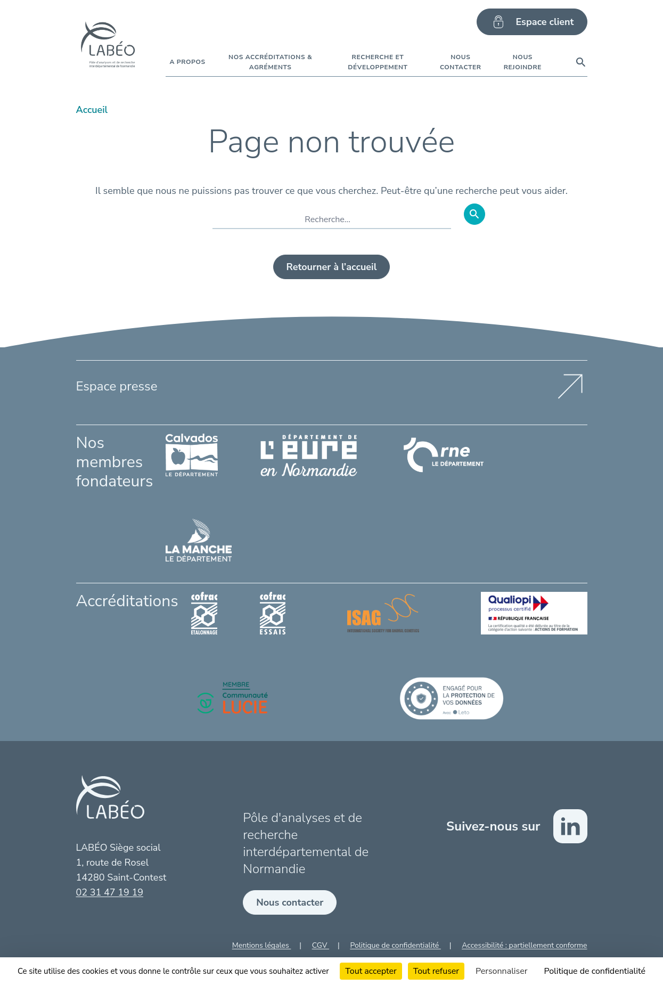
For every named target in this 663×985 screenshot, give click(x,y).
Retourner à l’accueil (332, 267)
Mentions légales (261, 945)
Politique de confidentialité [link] (594, 971)
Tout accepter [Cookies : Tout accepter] (371, 971)
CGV (320, 945)
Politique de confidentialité (395, 945)
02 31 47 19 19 (110, 892)
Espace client (532, 21)
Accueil (92, 109)
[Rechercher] (474, 214)
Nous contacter (289, 902)
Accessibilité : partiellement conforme (524, 945)
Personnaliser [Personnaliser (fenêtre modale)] (502, 971)
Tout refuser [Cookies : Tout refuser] (436, 971)
